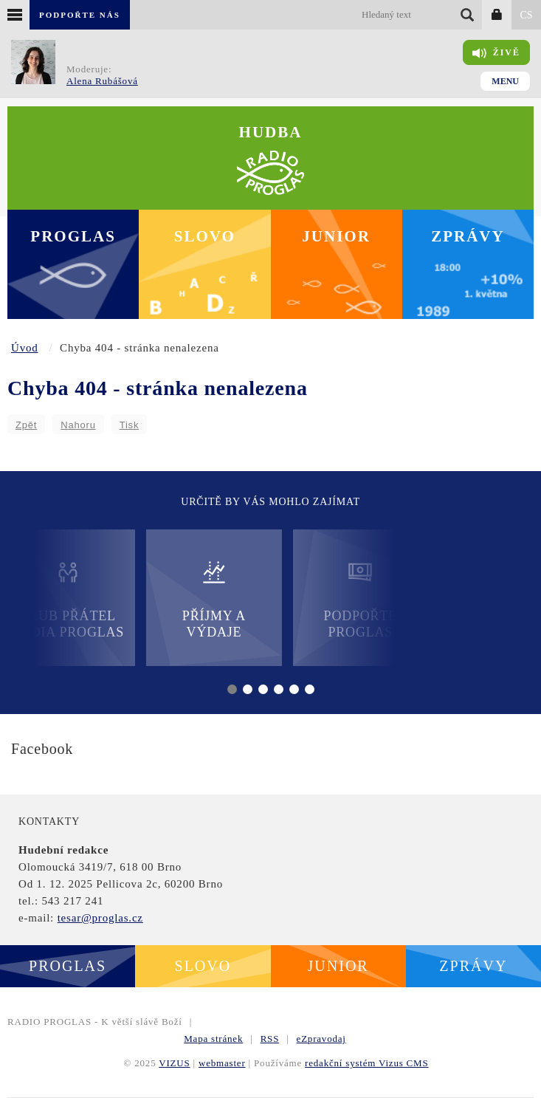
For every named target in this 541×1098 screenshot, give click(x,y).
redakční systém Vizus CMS (366, 1062)
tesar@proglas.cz (100, 918)
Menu (505, 81)
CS (526, 15)
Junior (336, 236)
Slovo (204, 236)
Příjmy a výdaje (214, 599)
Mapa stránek (213, 1038)
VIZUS (174, 1062)
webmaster (222, 1062)
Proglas (73, 236)
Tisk (129, 424)
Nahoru (78, 424)
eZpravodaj (321, 1038)
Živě (496, 53)
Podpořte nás (79, 14)
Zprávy (468, 236)
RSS (270, 1038)
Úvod (24, 348)
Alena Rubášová (102, 80)
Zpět (26, 424)
